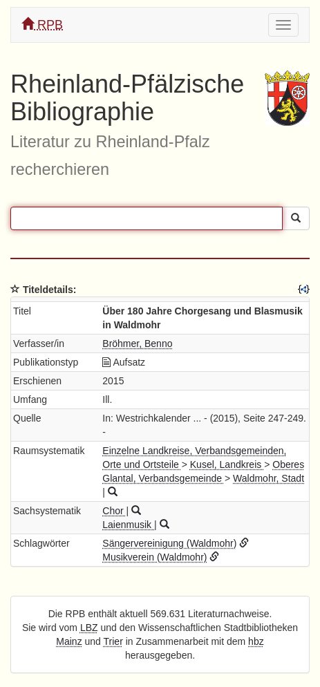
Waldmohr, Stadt (268, 478)
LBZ (89, 627)
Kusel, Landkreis (227, 464)
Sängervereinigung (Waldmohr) (169, 543)
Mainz (69, 641)
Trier (113, 641)
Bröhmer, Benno (137, 343)
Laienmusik (128, 524)
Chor (114, 510)
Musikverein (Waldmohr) (154, 557)
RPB (42, 24)
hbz (256, 641)
